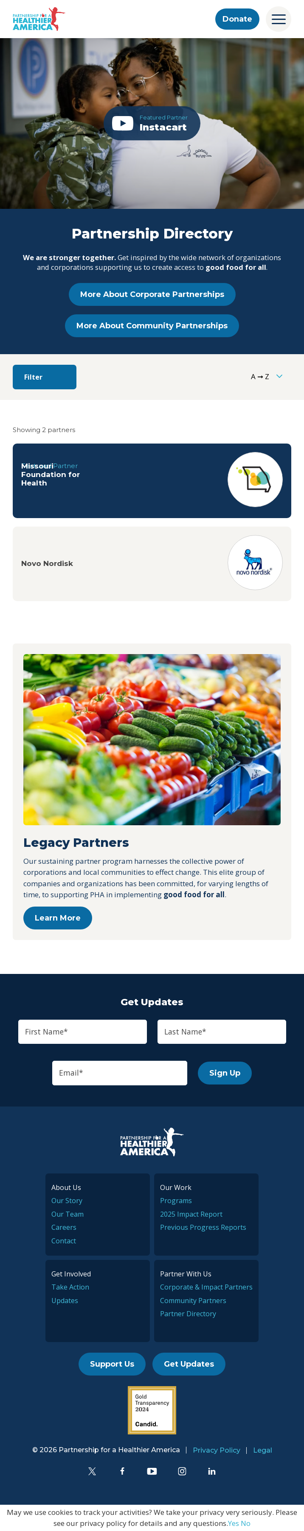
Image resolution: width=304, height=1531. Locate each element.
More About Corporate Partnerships (152, 294)
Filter (33, 377)
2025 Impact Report (191, 1214)
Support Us (112, 1364)
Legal (262, 1450)
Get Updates (189, 1364)
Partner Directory (188, 1313)
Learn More (58, 918)
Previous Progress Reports (203, 1227)
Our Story (66, 1200)
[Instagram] (182, 1471)
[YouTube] (152, 1471)
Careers (63, 1227)
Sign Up (224, 1073)
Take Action (70, 1287)
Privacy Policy (216, 1450)
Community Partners (193, 1300)
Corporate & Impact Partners (206, 1287)
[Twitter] (92, 1471)
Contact (63, 1240)
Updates (64, 1300)
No (246, 1523)
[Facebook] (122, 1471)
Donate (237, 19)
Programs (176, 1200)
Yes (233, 1523)
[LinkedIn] (212, 1471)
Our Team (67, 1214)
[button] (152, 123)
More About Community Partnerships (152, 325)
